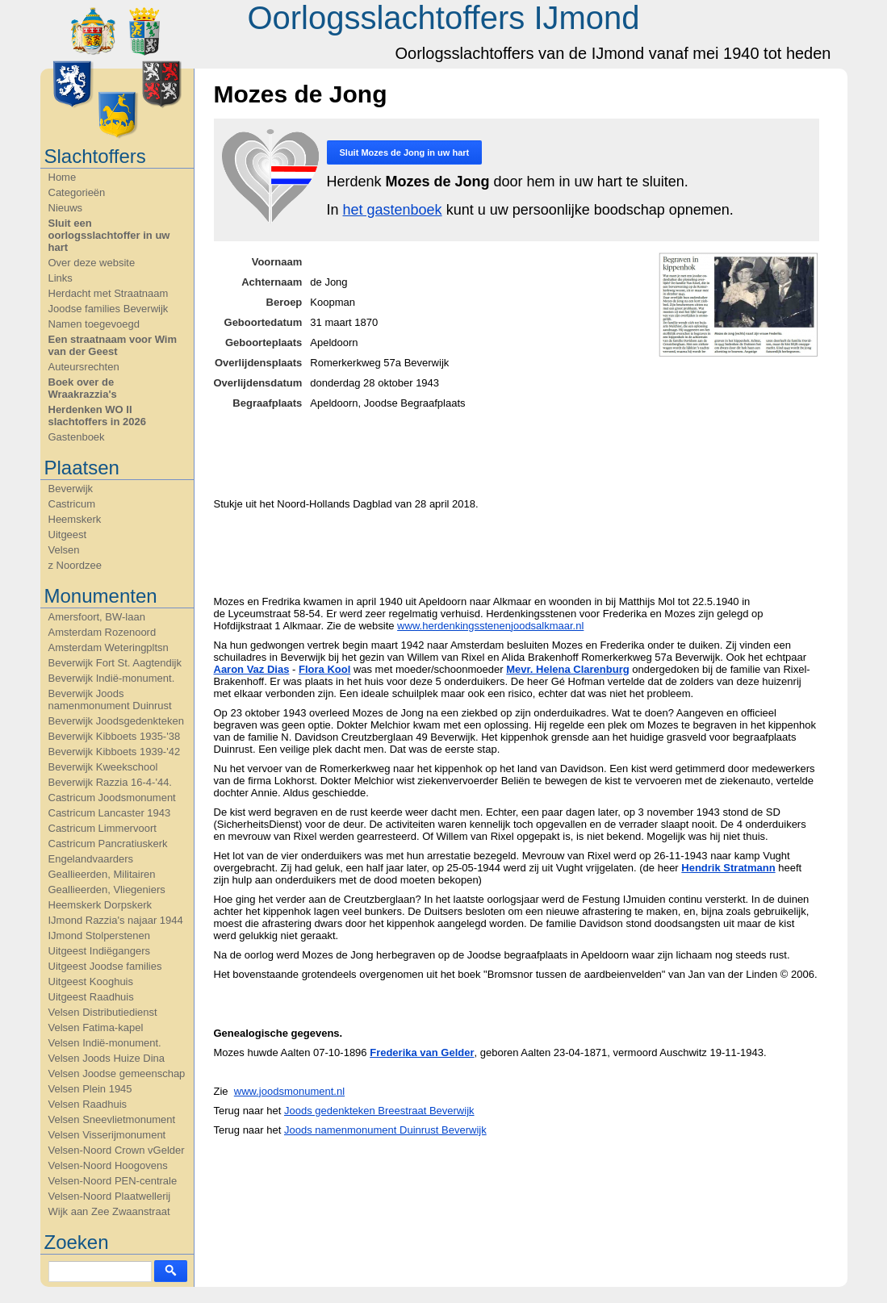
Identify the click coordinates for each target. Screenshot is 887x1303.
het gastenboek (392, 210)
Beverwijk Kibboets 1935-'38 (114, 736)
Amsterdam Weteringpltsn (108, 647)
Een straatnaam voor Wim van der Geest (113, 345)
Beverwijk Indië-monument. (111, 678)
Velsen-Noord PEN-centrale (113, 1181)
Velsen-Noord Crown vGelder (116, 1150)
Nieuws (65, 208)
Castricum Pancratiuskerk (108, 843)
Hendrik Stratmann (728, 868)
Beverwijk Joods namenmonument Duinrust (110, 699)
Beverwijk (71, 488)
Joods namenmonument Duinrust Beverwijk (385, 1130)
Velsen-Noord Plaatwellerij (109, 1196)
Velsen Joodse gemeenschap (117, 1073)
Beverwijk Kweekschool (103, 767)
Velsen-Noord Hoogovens (108, 1165)
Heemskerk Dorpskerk (100, 905)
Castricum (72, 504)
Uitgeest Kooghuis (91, 981)
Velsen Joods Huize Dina (106, 1058)
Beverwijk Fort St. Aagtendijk (115, 663)
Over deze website (92, 263)
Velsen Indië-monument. (104, 1043)
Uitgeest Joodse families (105, 966)
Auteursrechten (83, 367)
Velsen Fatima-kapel (96, 1027)
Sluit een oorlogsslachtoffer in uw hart (109, 235)
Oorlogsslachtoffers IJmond (443, 17)
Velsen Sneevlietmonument (112, 1119)
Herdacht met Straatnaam (108, 293)
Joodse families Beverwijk (108, 309)
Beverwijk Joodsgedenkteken (116, 721)
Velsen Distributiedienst (102, 1012)
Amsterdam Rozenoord (102, 632)
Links (60, 278)
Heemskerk (75, 519)
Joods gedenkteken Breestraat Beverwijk (379, 1111)
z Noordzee (75, 565)
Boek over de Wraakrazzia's (82, 388)
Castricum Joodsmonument (112, 797)
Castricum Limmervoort (102, 828)
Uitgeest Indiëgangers (99, 951)
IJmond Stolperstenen (99, 935)
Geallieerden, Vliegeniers (106, 889)
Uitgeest (67, 534)
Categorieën (77, 192)
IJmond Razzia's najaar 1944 (115, 920)
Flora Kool (324, 669)
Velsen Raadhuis (88, 1104)
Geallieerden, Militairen (102, 874)
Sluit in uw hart (405, 152)
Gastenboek (76, 437)
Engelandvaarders (91, 859)
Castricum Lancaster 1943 (109, 813)
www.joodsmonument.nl (289, 1091)
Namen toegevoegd (94, 324)
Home (62, 177)
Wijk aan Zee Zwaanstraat (109, 1211)
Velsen (64, 550)
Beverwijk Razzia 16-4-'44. (110, 782)
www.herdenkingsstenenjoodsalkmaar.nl (490, 626)
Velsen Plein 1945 (90, 1089)
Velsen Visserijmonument (107, 1135)
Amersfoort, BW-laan (96, 617)
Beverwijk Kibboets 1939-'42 (114, 751)
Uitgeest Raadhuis (91, 997)
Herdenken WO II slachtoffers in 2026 (97, 415)
